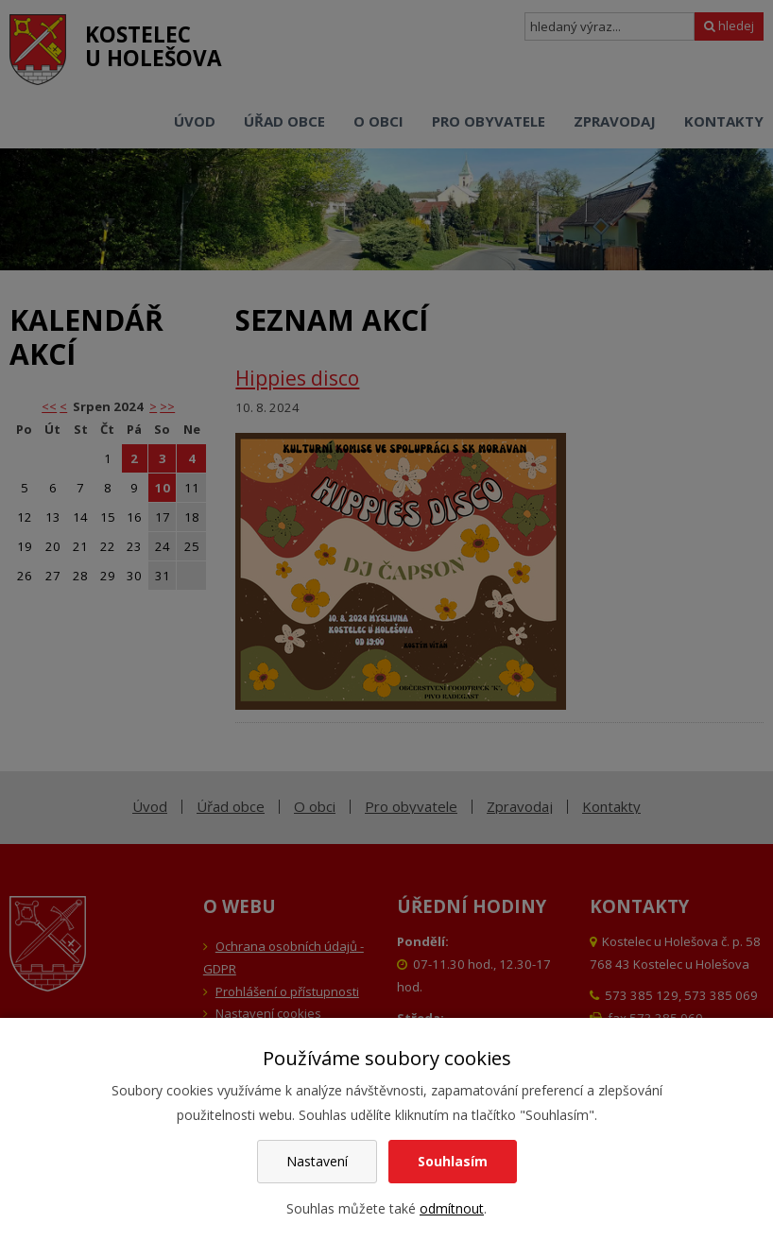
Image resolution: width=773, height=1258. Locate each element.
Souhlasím (453, 1161)
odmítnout (452, 1208)
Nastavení (317, 1161)
